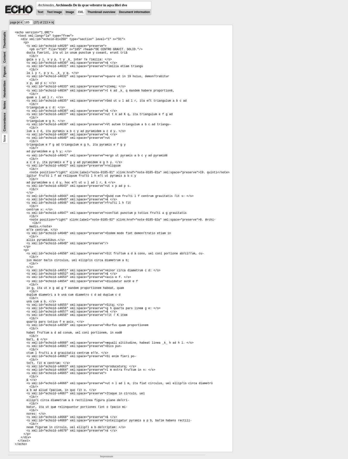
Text (40, 12)
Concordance (4, 122)
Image (70, 12)
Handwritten (4, 89)
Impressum (106, 456)
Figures (4, 71)
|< (18, 22)
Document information (134, 12)
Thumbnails (4, 40)
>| (52, 22)
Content (4, 57)
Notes (4, 105)
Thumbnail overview (101, 12)
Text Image (54, 12)
